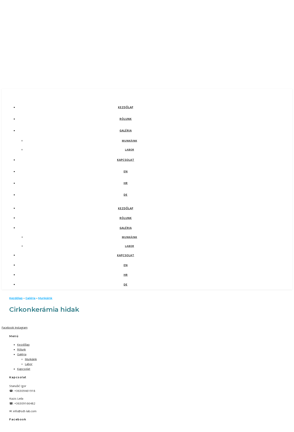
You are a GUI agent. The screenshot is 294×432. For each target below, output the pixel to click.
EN (126, 171)
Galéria (126, 130)
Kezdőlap (125, 107)
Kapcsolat (125, 160)
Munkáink (129, 140)
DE (126, 195)
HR (126, 183)
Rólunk (126, 119)
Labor (129, 149)
